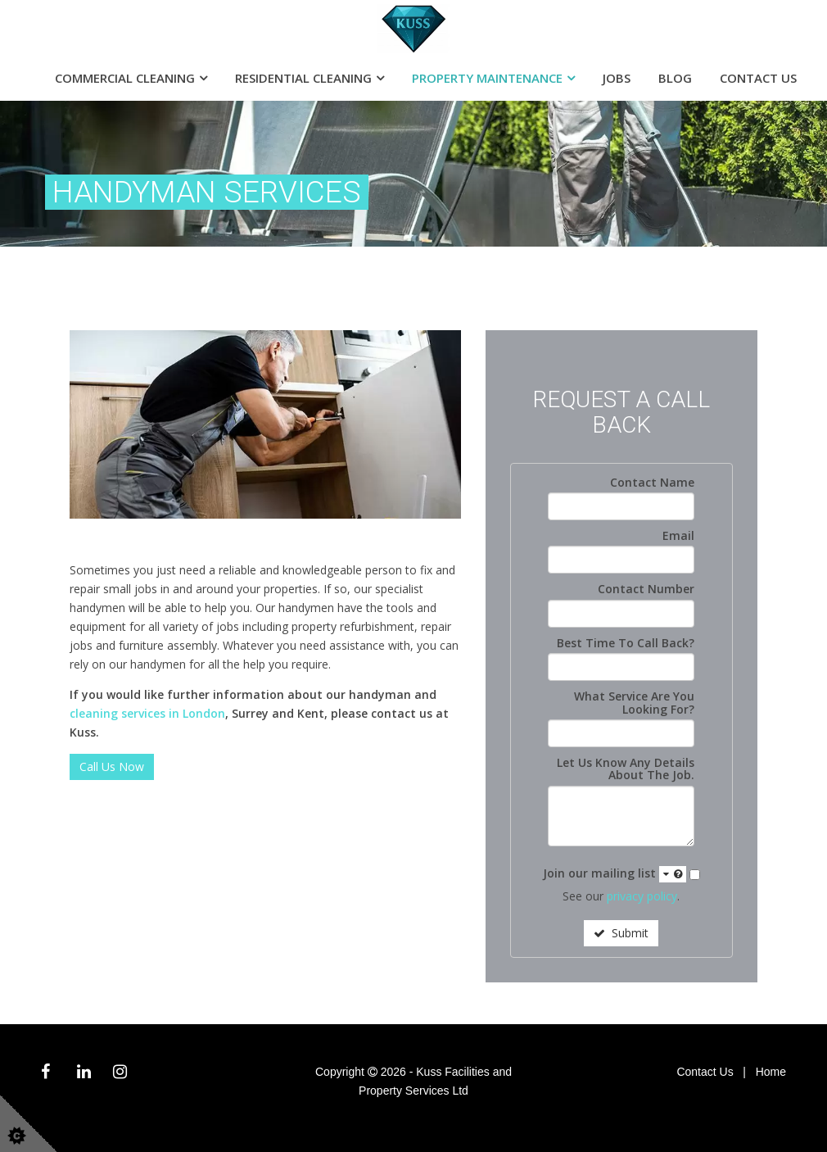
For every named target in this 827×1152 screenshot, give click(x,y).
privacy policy (642, 896)
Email (678, 535)
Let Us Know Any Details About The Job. (625, 769)
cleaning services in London (147, 713)
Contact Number (646, 589)
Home (771, 1071)
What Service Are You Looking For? (634, 702)
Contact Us (758, 78)
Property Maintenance (487, 78)
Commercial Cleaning (125, 78)
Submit (621, 933)
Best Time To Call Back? (625, 643)
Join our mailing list (614, 873)
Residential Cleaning (303, 78)
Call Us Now (111, 766)
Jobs (616, 78)
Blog (675, 78)
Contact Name (652, 482)
